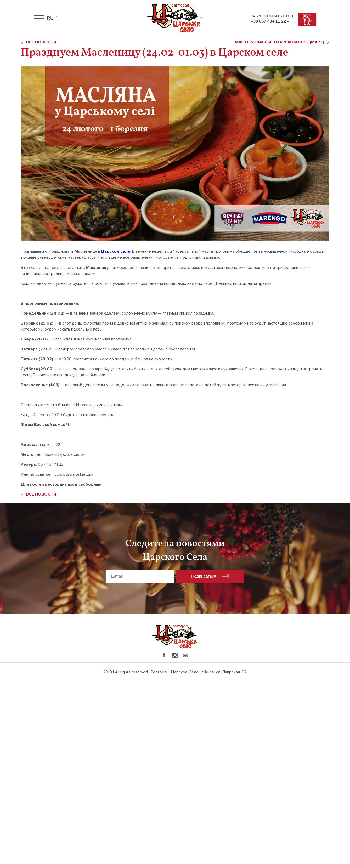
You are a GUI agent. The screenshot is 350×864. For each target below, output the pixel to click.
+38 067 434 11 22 (268, 21)
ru (50, 18)
